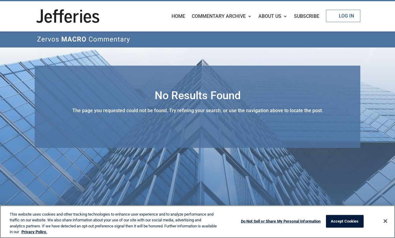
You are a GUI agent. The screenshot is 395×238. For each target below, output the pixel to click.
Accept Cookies (345, 221)
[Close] (385, 221)
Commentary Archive (219, 16)
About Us (269, 16)
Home (178, 16)
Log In (346, 16)
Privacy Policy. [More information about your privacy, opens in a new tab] (34, 232)
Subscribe (306, 16)
